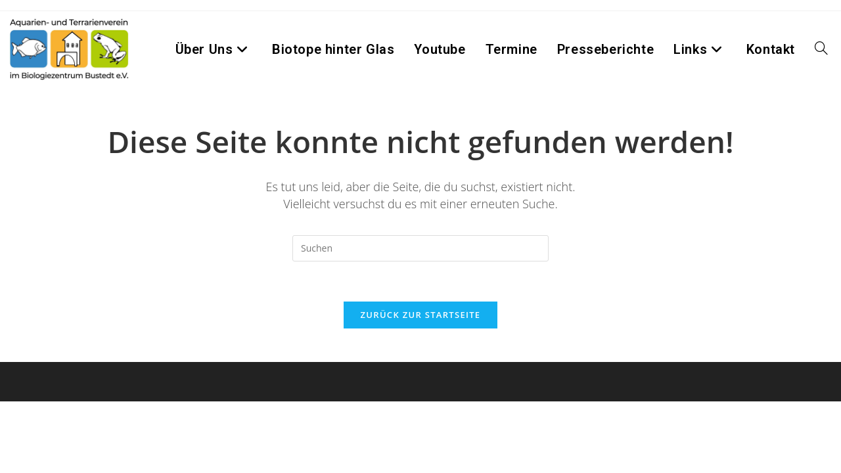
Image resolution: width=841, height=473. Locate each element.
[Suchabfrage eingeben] (420, 248)
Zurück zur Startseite (421, 315)
